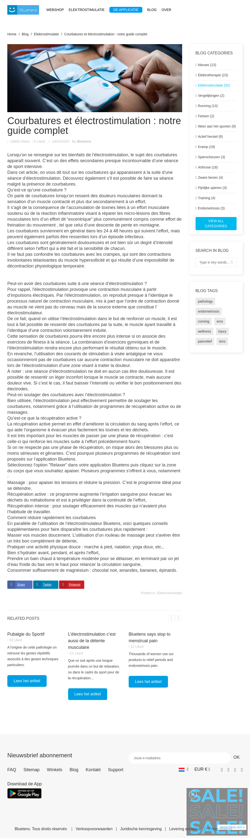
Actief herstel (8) (210, 136)
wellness (204, 331)
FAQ (11, 769)
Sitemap (31, 769)
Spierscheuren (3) (211, 157)
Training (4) (206, 198)
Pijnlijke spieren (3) (212, 188)
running (203, 321)
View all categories (216, 223)
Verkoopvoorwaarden (94, 829)
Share (21, 584)
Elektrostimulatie (169, 593)
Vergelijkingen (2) (211, 96)
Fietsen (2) (206, 116)
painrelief (205, 341)
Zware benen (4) (210, 177)
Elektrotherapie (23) (213, 75)
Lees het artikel (27, 681)
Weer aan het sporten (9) (217, 126)
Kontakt (93, 769)
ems (220, 321)
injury (222, 331)
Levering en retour (185, 829)
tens (222, 341)
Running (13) (208, 106)
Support (115, 769)
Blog (74, 769)
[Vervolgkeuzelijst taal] (184, 769)
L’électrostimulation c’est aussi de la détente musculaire (92, 641)
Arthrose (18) (208, 167)
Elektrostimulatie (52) (214, 85)
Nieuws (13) (207, 65)
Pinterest (74, 584)
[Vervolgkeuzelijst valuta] (202, 769)
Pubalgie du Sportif (25, 634)
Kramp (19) (206, 147)
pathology (205, 301)
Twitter (47, 584)
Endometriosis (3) (211, 208)
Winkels (54, 769)
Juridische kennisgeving (141, 829)
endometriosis (208, 311)
